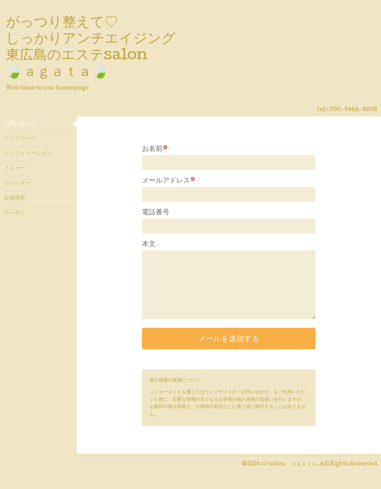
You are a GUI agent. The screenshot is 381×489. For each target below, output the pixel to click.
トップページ (20, 139)
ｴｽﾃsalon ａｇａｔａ (288, 464)
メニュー (14, 168)
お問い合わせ (20, 124)
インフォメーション (28, 154)
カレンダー (17, 183)
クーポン (14, 213)
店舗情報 (14, 198)
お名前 (155, 149)
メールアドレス (168, 181)
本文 (149, 244)
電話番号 (155, 213)
